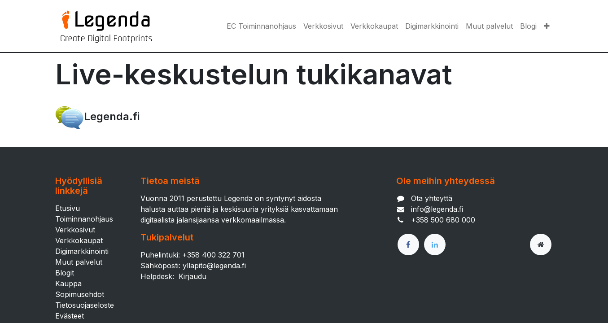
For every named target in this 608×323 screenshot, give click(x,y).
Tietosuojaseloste (84, 305)
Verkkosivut (75, 229)
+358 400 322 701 (213, 254)
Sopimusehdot (79, 294)
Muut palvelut (78, 262)
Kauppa (68, 283)
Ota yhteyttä (431, 198)
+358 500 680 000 (443, 219)
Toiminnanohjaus (84, 218)
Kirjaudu (192, 276)
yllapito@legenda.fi (214, 265)
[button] (546, 26)
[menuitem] (261, 26)
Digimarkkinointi (82, 251)
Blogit (64, 272)
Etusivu (67, 208)
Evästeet (69, 315)
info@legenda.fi (437, 209)
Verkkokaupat (79, 240)
